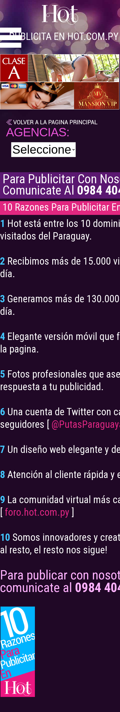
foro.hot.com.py (37, 512)
